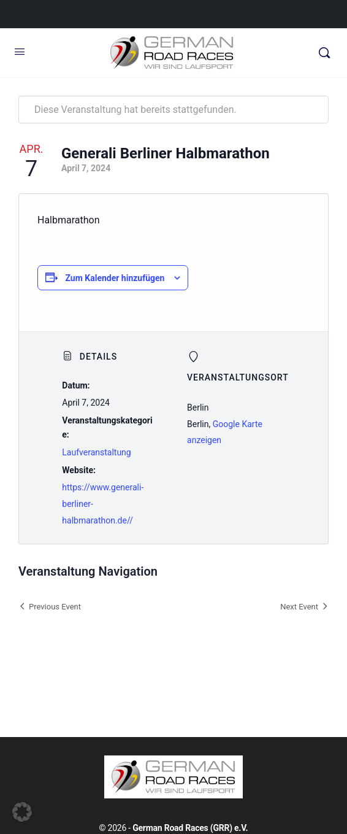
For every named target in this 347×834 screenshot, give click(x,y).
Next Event (299, 606)
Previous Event (55, 606)
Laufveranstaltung (96, 452)
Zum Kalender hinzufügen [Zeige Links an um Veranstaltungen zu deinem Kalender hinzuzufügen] (114, 278)
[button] (22, 812)
